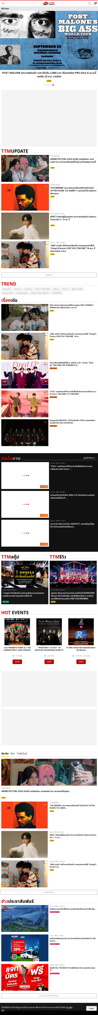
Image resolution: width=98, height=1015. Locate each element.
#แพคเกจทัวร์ (7, 293)
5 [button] (53, 85)
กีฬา (12, 753)
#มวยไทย (28, 289)
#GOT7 (65, 289)
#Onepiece (57, 293)
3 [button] (49, 85)
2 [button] (47, 85)
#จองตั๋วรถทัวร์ (22, 293)
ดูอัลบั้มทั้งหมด (88, 458)
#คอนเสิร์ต (6, 289)
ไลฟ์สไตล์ (22, 753)
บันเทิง (5, 753)
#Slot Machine (42, 289)
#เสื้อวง (56, 289)
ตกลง (91, 1008)
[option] (49, 47)
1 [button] (45, 85)
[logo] (49, 3)
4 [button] (51, 85)
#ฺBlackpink (77, 289)
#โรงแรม (17, 289)
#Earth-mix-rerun (40, 293)
